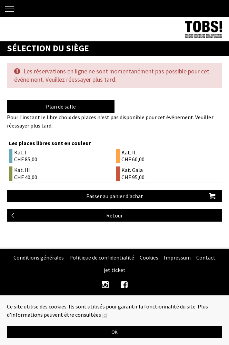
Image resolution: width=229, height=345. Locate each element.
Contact (206, 257)
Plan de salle (61, 106)
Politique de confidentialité (101, 257)
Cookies (149, 257)
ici (104, 314)
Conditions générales (38, 257)
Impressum (177, 257)
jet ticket (115, 269)
